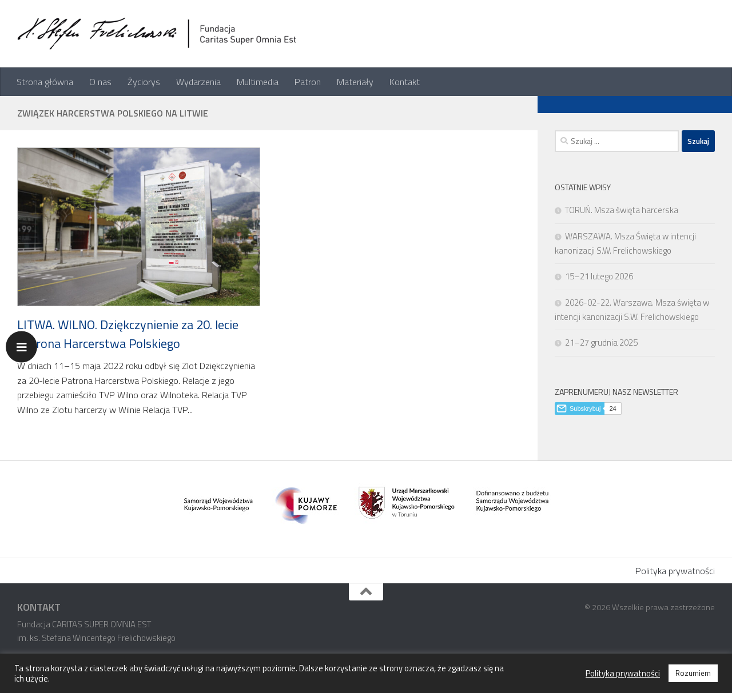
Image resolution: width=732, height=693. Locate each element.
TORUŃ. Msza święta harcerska (621, 210)
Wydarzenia (198, 82)
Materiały (355, 82)
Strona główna (45, 82)
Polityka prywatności (675, 571)
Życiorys (144, 82)
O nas (100, 82)
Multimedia (258, 82)
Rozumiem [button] (693, 673)
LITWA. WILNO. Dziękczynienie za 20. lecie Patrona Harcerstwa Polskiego (127, 334)
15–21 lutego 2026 (599, 276)
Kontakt (404, 82)
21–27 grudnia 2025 (601, 342)
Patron (308, 82)
